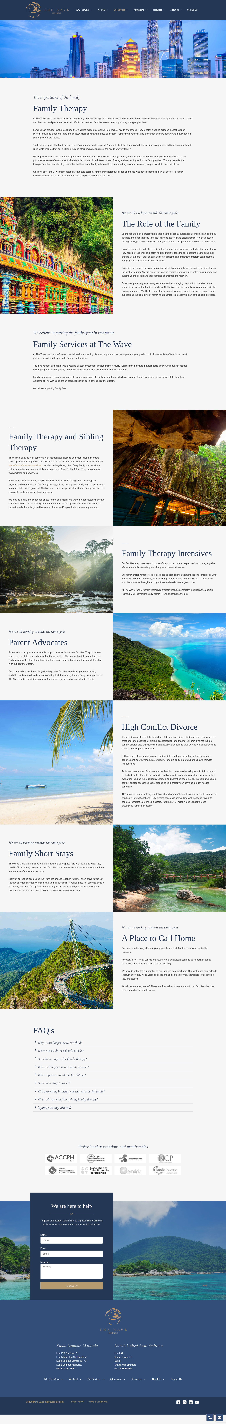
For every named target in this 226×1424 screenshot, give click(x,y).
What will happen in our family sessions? (71, 1071)
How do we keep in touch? (59, 1089)
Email (43, 1258)
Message (45, 1271)
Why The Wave (95, 10)
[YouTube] (197, 1412)
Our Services (129, 10)
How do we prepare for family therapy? (69, 1061)
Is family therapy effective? (59, 1116)
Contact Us (193, 10)
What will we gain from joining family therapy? (76, 1107)
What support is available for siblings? (69, 1080)
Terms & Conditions (95, 1411)
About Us (178, 10)
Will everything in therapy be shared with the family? (81, 1098)
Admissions (146, 10)
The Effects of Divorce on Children (26, 465)
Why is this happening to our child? (66, 1043)
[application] (102, 10)
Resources (163, 10)
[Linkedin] (191, 1412)
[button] (113, 1043)
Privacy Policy (75, 1411)
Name (43, 1244)
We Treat (112, 10)
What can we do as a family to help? (67, 1052)
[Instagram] (184, 1412)
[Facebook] (178, 1412)
